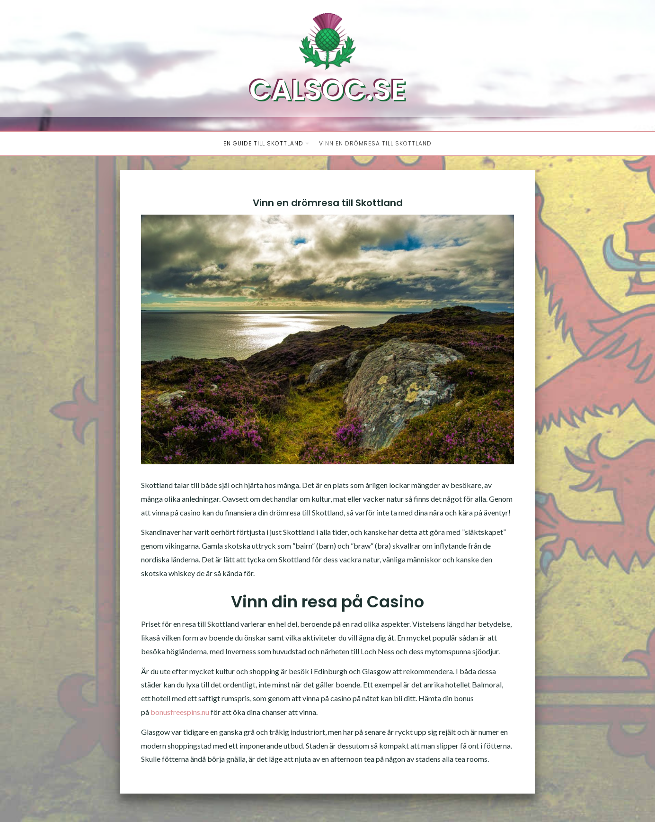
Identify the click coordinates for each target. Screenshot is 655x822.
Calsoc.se (327, 90)
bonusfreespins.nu (179, 711)
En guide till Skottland (263, 143)
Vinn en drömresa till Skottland (375, 143)
